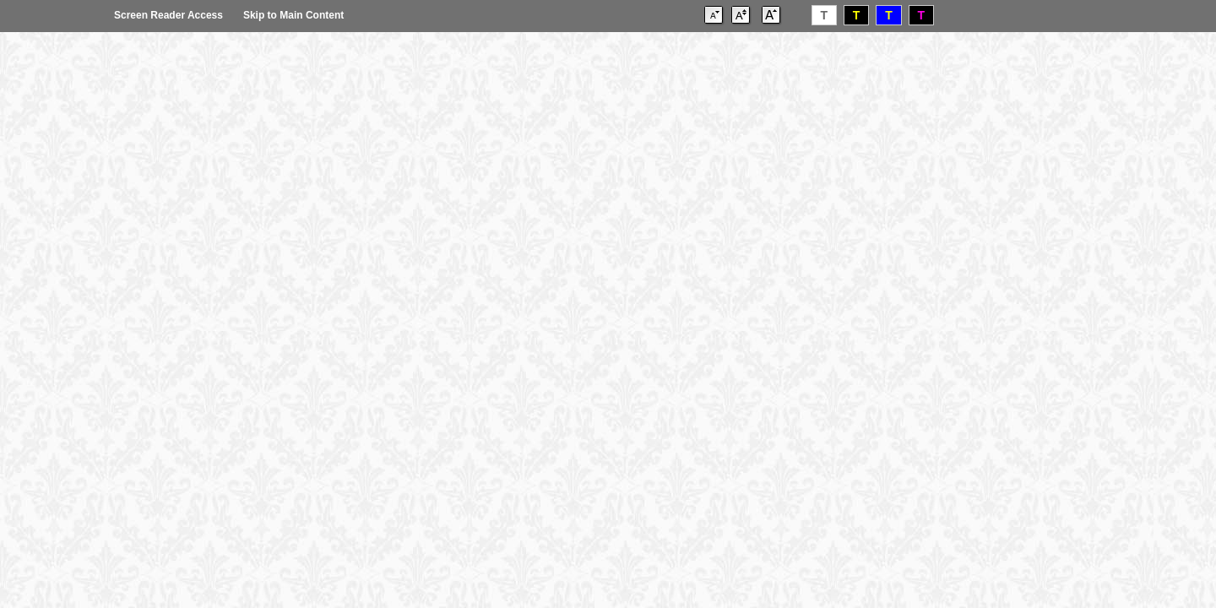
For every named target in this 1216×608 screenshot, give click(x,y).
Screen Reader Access (168, 15)
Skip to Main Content (293, 15)
